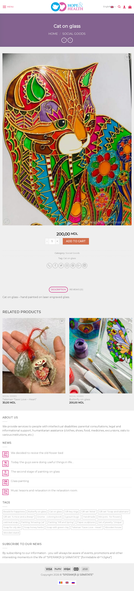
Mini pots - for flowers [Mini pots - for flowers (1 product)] (109, 517)
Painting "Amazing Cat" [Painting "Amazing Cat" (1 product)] (33, 522)
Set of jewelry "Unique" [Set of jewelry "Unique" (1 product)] (110, 522)
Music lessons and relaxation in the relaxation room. (44, 490)
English (109, 6)
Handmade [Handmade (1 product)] (89, 517)
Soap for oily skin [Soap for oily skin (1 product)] (12, 527)
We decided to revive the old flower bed (37, 453)
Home (53, 34)
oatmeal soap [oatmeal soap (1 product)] (10, 522)
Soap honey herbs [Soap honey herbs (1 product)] (33, 527)
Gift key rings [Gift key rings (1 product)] (71, 511)
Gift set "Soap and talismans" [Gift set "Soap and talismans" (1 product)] (114, 511)
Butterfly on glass (79, 399)
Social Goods (74, 34)
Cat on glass (69, 258)
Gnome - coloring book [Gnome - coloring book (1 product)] (49, 517)
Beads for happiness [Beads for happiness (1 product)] (14, 511)
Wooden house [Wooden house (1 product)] (113, 527)
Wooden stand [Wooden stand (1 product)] (11, 533)
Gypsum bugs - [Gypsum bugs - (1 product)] (72, 517)
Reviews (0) (76, 289)
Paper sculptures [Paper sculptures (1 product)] (86, 522)
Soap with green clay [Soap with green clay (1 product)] (58, 527)
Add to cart (76, 241)
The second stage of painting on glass (35, 471)
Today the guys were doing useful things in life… (42, 462)
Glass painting (20, 481)
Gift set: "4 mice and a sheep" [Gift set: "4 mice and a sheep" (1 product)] (18, 517)
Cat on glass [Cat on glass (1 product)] (55, 511)
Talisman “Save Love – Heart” (19, 399)
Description (58, 289)
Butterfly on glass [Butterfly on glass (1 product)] (37, 511)
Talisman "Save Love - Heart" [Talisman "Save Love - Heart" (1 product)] (87, 527)
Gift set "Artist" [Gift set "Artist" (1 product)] (88, 511)
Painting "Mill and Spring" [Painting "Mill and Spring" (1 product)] (61, 522)
